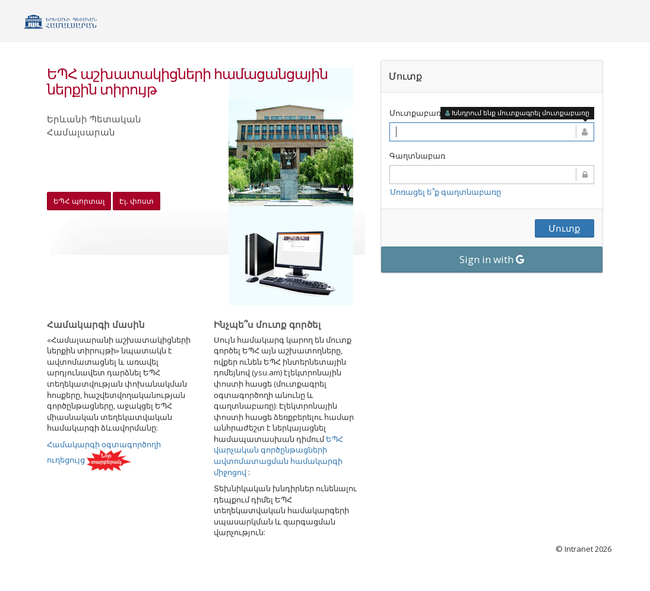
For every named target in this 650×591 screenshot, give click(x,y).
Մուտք (564, 228)
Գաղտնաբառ (417, 155)
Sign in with (492, 259)
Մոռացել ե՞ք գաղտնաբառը (445, 192)
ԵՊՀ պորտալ (78, 201)
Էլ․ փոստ (136, 201)
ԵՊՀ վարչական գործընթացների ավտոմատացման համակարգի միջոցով (278, 456)
